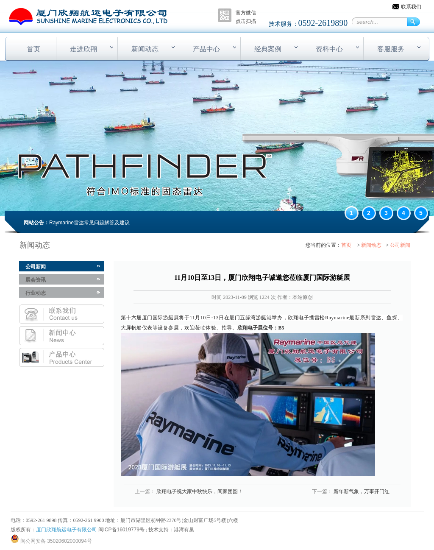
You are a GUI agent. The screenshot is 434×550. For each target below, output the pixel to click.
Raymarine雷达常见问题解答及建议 (89, 223)
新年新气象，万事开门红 (360, 491)
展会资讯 (35, 280)
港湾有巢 (184, 530)
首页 (33, 49)
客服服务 (390, 49)
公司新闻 (400, 245)
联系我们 (411, 7)
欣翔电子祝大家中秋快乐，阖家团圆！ (199, 491)
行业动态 (35, 293)
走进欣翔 (83, 49)
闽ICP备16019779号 (121, 530)
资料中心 (329, 49)
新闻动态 (145, 49)
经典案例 (267, 49)
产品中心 (206, 49)
